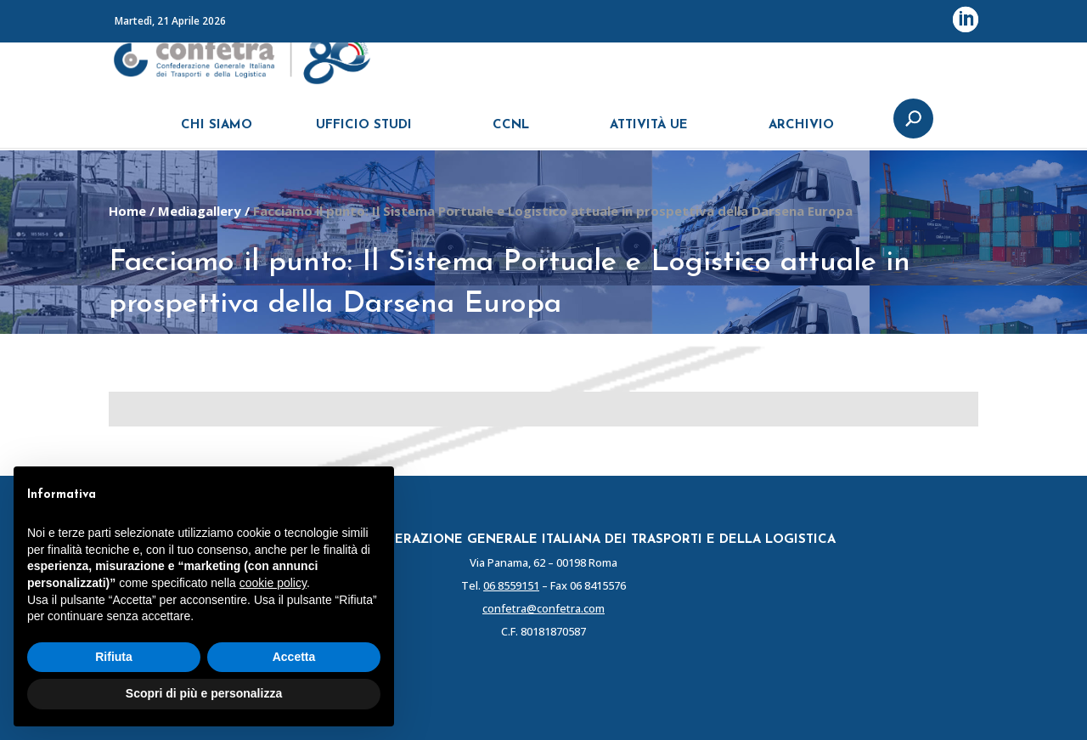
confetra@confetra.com (543, 608)
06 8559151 (511, 585)
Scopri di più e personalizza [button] (204, 693)
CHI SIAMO (216, 133)
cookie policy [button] (273, 583)
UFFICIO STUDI (364, 133)
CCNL (511, 133)
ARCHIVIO (801, 133)
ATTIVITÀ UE (649, 133)
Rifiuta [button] (113, 657)
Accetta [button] (294, 657)
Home (127, 210)
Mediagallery (199, 210)
